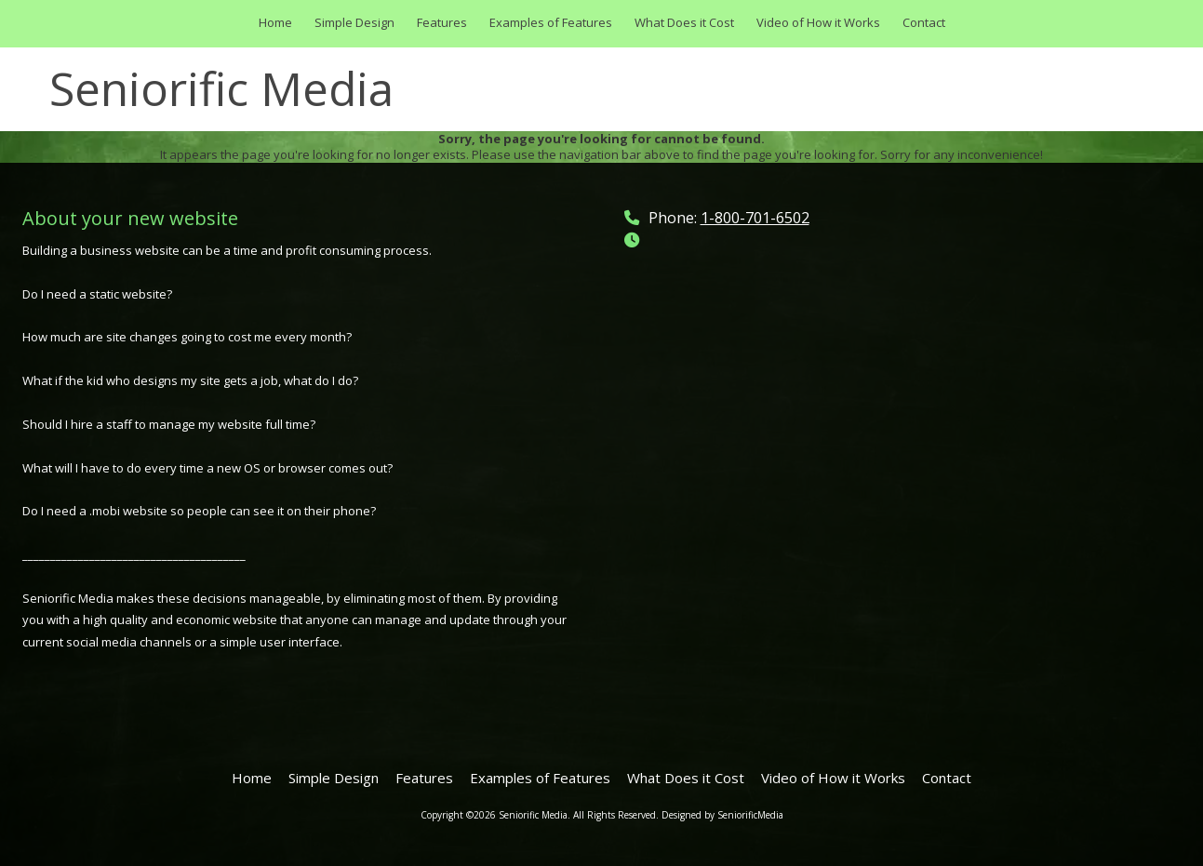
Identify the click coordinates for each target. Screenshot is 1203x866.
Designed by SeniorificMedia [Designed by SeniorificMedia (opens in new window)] (722, 814)
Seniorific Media (221, 88)
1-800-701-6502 (755, 217)
